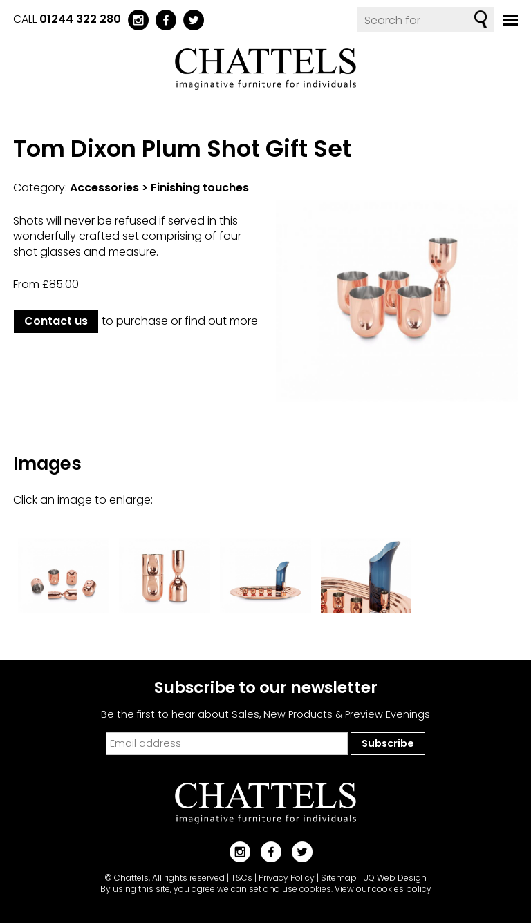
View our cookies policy (383, 889)
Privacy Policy (287, 878)
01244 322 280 (80, 19)
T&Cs (241, 878)
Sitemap (339, 878)
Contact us (56, 321)
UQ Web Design (395, 878)
